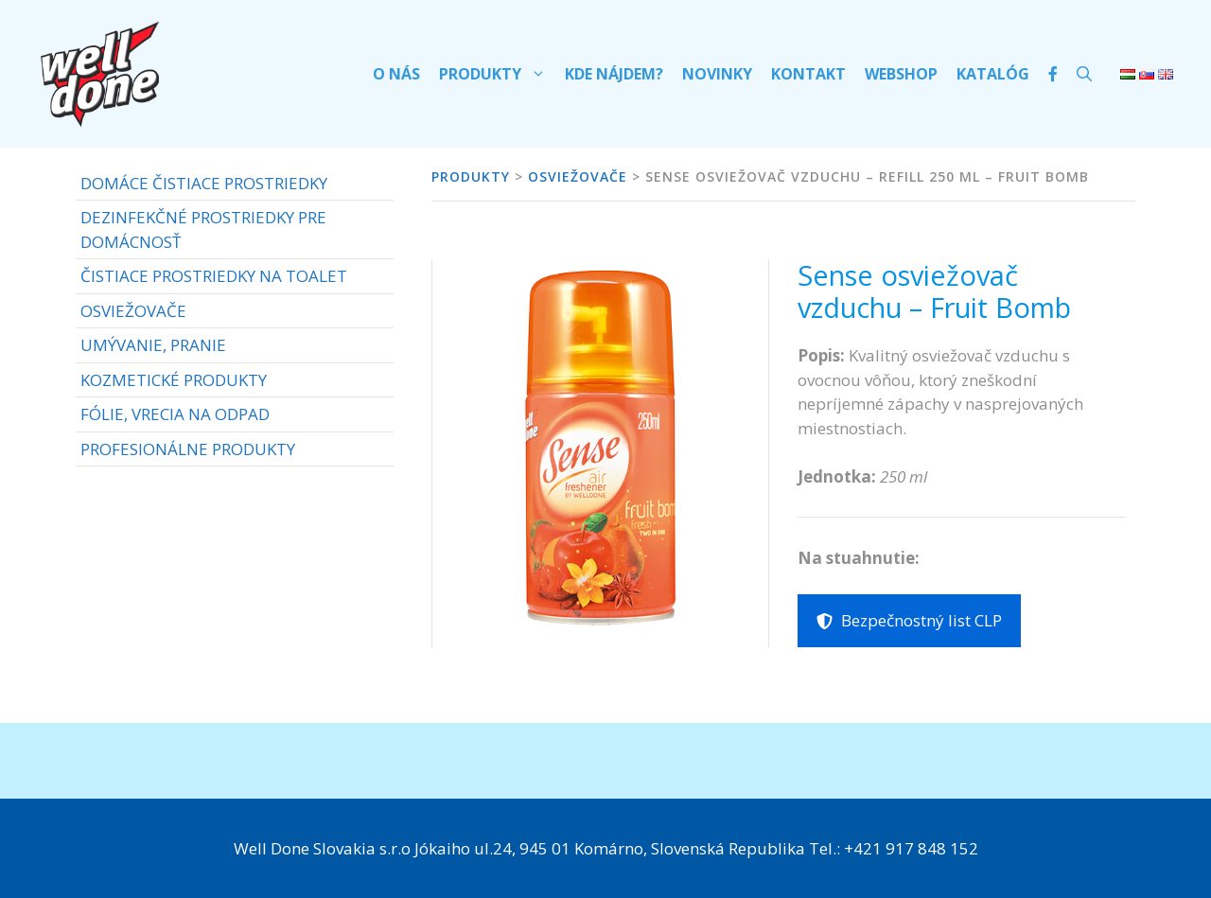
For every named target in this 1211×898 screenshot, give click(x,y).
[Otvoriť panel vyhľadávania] (1084, 73)
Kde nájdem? (614, 73)
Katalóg (993, 73)
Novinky (717, 73)
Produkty (497, 73)
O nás (396, 73)
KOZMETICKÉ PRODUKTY (173, 380)
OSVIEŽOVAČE (133, 311)
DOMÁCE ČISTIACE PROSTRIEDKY (203, 183)
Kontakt (808, 73)
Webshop (901, 73)
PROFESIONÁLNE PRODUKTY (187, 449)
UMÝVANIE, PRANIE (153, 345)
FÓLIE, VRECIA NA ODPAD (175, 414)
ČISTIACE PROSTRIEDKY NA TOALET (213, 276)
